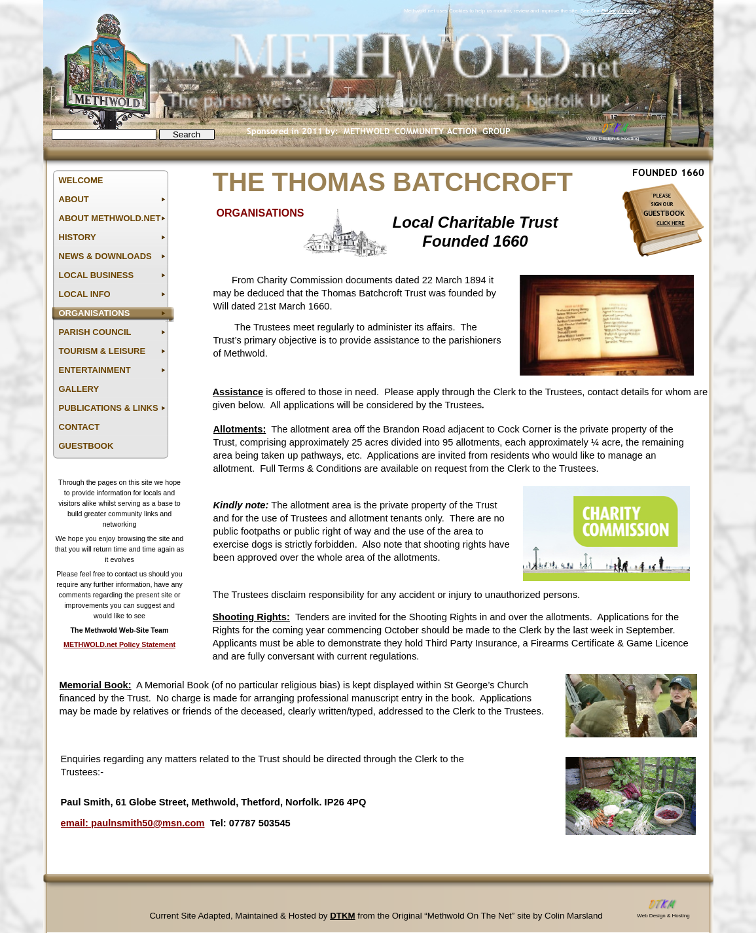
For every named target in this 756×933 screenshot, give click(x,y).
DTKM (342, 916)
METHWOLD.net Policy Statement (119, 644)
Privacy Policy (619, 11)
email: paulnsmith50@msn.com (133, 823)
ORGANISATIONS (260, 213)
